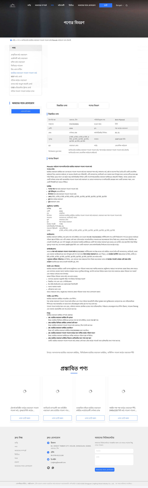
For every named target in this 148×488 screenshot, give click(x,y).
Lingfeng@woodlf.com (58, 462)
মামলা (17, 462)
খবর (16, 458)
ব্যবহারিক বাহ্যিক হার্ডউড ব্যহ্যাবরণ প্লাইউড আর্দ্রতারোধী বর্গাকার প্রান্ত (88, 409)
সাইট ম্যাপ (31, 483)
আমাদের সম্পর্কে (41, 5)
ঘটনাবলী (61, 5)
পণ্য (52, 5)
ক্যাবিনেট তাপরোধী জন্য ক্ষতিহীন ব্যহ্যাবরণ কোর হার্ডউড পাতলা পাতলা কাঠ (56, 409)
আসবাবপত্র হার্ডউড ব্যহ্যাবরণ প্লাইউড (65, 352)
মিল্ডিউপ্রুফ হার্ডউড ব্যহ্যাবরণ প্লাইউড (93, 352)
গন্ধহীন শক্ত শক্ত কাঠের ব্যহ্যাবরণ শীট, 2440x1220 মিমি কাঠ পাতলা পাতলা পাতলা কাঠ (122, 409)
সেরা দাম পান (105, 84)
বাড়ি (29, 5)
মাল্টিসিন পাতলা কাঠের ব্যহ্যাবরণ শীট (121, 352)
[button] (15, 396)
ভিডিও (71, 5)
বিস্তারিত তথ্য (62, 106)
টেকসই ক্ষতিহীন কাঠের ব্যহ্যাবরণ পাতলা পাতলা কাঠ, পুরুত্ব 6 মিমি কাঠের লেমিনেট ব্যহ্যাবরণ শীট (25, 409)
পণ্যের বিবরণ (94, 106)
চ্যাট (105, 5)
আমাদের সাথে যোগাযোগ (86, 5)
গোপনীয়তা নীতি (21, 483)
